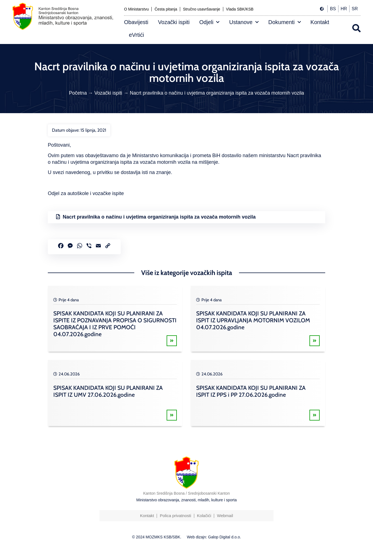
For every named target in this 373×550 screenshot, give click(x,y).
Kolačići (204, 515)
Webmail (225, 515)
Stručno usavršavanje (201, 9)
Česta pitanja (165, 9)
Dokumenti (284, 22)
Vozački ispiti (174, 22)
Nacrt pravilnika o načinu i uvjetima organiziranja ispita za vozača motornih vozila (159, 217)
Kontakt (320, 22)
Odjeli (209, 22)
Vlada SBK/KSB (240, 9)
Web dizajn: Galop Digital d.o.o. (214, 537)
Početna (78, 93)
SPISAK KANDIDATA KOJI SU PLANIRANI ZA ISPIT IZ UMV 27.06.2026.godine (108, 391)
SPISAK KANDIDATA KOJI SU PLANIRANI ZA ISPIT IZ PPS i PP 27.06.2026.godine (251, 391)
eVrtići (136, 35)
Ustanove (244, 22)
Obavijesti (136, 22)
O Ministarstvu (136, 9)
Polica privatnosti (175, 515)
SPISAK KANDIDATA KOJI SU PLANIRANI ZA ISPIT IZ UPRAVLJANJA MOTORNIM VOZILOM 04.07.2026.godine (253, 320)
